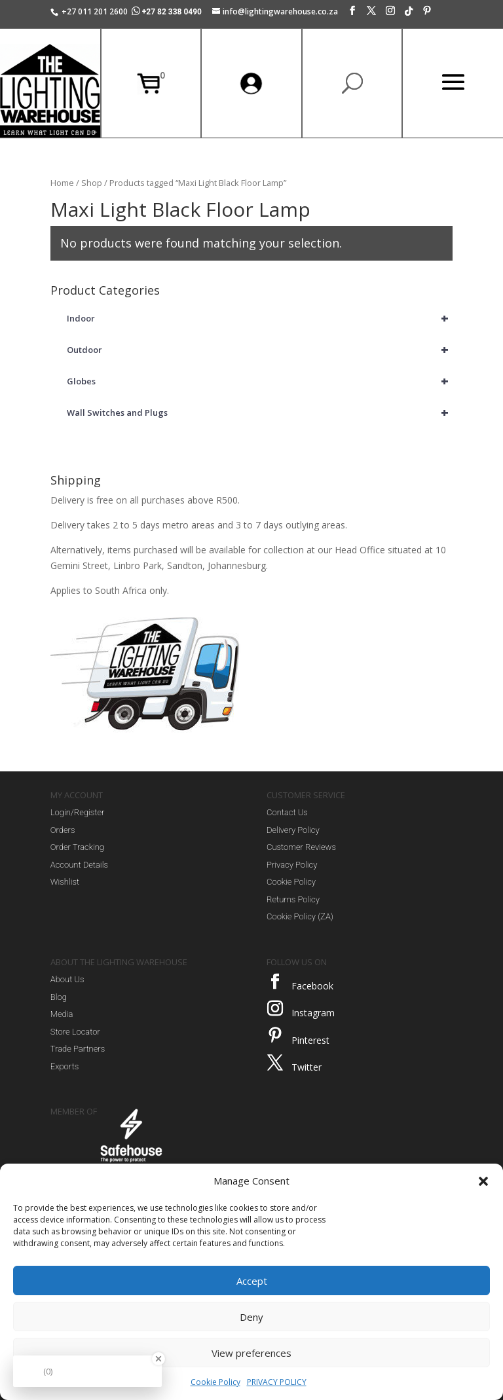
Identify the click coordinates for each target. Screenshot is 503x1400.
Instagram (313, 1012)
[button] (483, 1181)
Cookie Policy (215, 1382)
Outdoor (260, 349)
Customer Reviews (301, 847)
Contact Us (287, 812)
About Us (67, 979)
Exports (64, 1066)
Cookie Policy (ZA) (300, 916)
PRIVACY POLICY (277, 1382)
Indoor (260, 318)
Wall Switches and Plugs (260, 412)
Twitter (306, 1067)
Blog (58, 997)
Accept (251, 1280)
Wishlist (64, 882)
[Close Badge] (158, 1358)
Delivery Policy (293, 830)
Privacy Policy (292, 865)
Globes (260, 381)
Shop (91, 183)
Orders (62, 830)
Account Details (79, 865)
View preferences (251, 1352)
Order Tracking (77, 847)
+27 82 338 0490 (168, 11)
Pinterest (310, 1040)
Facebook (312, 986)
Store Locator (75, 1032)
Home (62, 183)
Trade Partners (77, 1049)
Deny (251, 1316)
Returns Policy (293, 899)
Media (61, 1014)
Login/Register (77, 812)
